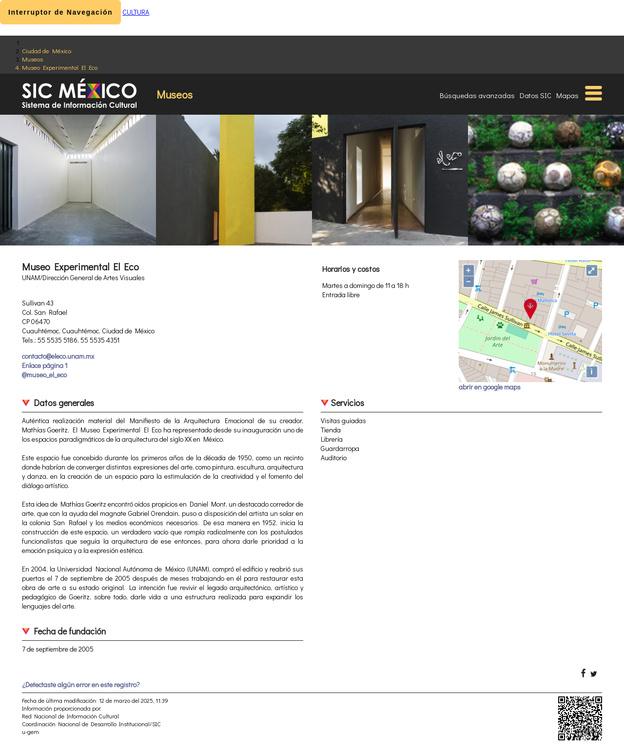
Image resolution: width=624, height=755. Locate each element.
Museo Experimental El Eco (60, 67)
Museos (32, 59)
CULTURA (135, 12)
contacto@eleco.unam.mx (58, 356)
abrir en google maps (490, 386)
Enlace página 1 (44, 365)
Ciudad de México (46, 50)
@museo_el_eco (44, 374)
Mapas (567, 95)
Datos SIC (535, 95)
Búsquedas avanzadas (477, 95)
